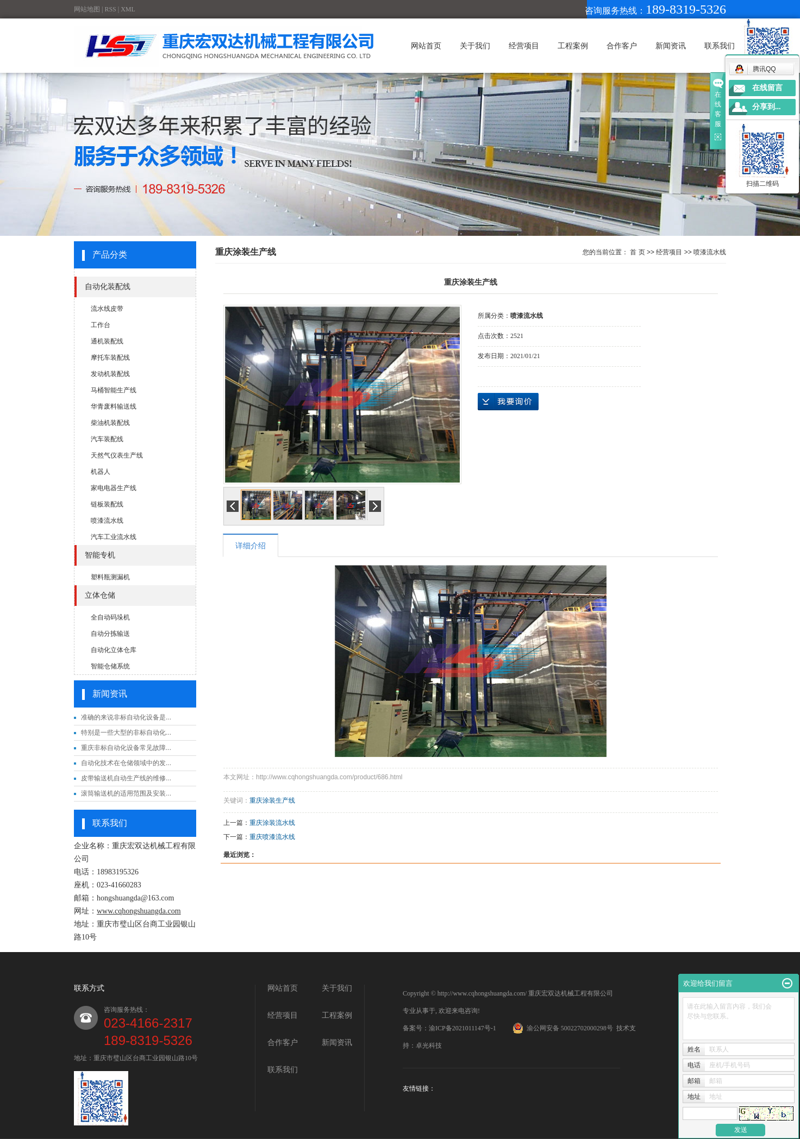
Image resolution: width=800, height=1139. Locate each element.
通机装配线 (107, 341)
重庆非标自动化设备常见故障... (126, 748)
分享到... (766, 107)
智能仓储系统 (110, 666)
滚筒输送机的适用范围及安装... (126, 793)
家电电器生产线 (113, 488)
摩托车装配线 (110, 357)
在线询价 (508, 401)
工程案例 (573, 45)
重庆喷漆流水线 (272, 837)
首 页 (637, 252)
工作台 (100, 325)
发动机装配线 (110, 374)
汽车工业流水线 (113, 537)
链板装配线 (107, 504)
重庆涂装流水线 (272, 823)
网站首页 (426, 45)
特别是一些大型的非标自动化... (126, 732)
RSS (110, 9)
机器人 (100, 471)
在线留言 (767, 88)
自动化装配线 (107, 287)
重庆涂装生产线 (272, 800)
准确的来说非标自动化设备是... (126, 717)
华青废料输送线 (113, 406)
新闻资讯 (670, 45)
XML (128, 9)
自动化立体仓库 (113, 650)
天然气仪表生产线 (117, 455)
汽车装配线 (107, 439)
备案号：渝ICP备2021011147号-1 (449, 1028)
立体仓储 (100, 595)
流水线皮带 (107, 308)
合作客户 (622, 45)
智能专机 (100, 555)
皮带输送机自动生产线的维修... (126, 778)
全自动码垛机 (110, 617)
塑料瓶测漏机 (110, 577)
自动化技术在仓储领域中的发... (126, 763)
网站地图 (87, 9)
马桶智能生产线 (113, 390)
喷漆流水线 (107, 520)
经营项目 (524, 45)
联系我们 (719, 45)
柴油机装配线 (110, 423)
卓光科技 (429, 1045)
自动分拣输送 (110, 633)
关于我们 (475, 45)
